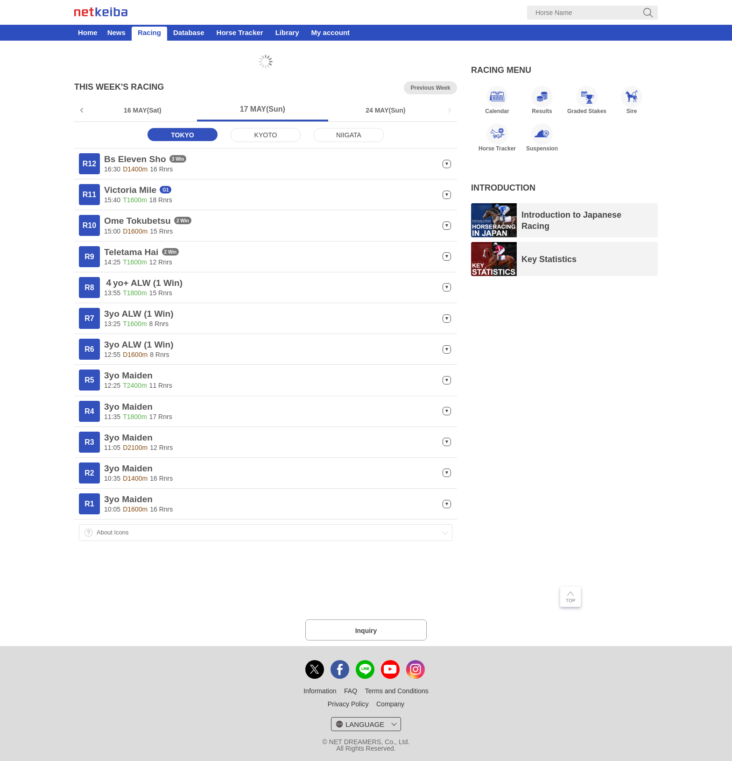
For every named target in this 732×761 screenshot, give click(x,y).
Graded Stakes (586, 100)
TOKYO (182, 135)
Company (390, 704)
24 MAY (385, 110)
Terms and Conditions (397, 691)
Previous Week (430, 88)
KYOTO (265, 135)
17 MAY (262, 109)
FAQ (350, 691)
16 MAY (143, 110)
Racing (149, 32)
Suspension (542, 137)
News (116, 32)
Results (542, 100)
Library (287, 32)
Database (188, 32)
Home (88, 32)
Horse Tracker (240, 32)
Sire (631, 100)
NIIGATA (348, 135)
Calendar (497, 100)
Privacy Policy (348, 704)
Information (319, 691)
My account (330, 32)
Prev (82, 110)
